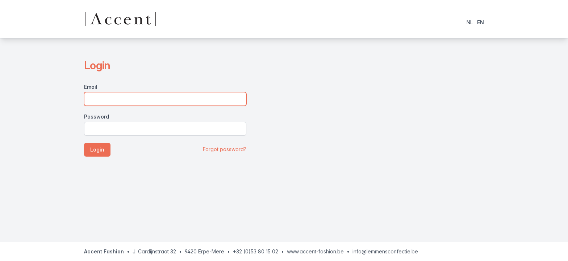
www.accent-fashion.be (315, 251)
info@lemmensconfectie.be (385, 251)
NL (470, 22)
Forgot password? (224, 149)
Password (96, 116)
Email (90, 87)
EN (480, 22)
